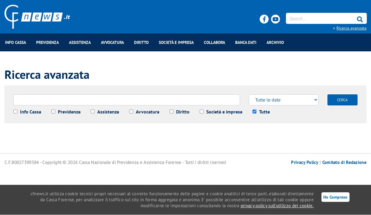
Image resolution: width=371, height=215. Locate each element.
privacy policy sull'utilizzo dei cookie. (277, 205)
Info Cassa (15, 42)
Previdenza (47, 42)
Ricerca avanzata (351, 28)
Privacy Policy (304, 162)
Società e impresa (176, 42)
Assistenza (80, 42)
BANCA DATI (245, 42)
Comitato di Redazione (344, 162)
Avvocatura (112, 42)
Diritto (141, 42)
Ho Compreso (335, 197)
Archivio (275, 42)
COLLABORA (214, 42)
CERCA (342, 99)
